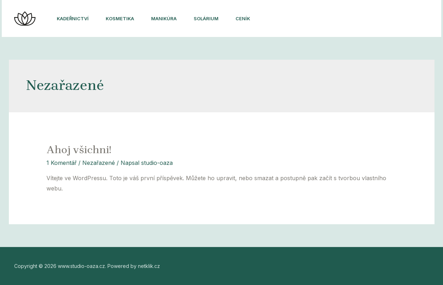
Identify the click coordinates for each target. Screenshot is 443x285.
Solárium (206, 18)
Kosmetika (120, 18)
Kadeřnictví (73, 18)
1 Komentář (61, 162)
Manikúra (164, 18)
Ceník (243, 18)
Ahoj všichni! (78, 149)
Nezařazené (98, 162)
